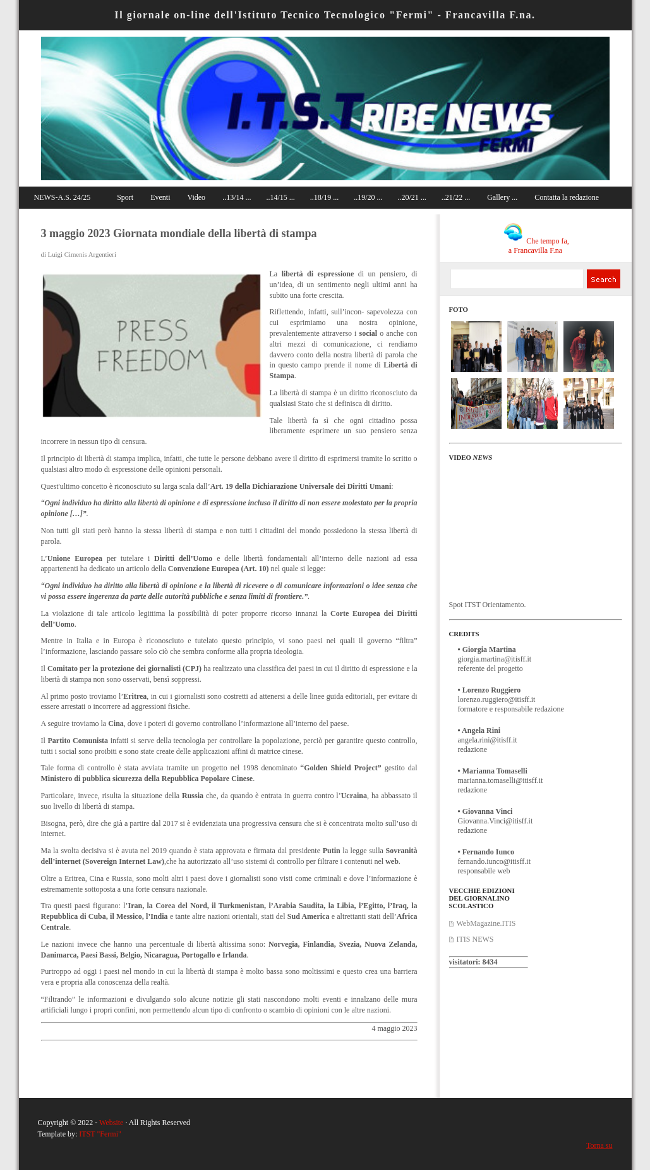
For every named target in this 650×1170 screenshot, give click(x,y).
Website (111, 1122)
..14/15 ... (280, 197)
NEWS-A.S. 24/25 (62, 197)
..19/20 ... (368, 197)
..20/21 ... (412, 197)
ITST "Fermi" (100, 1134)
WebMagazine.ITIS (486, 923)
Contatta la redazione (566, 197)
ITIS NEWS (475, 939)
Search (603, 279)
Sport (125, 197)
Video (197, 197)
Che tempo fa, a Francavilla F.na (536, 246)
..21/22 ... (456, 197)
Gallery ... (502, 197)
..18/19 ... (324, 197)
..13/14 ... (236, 197)
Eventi (160, 197)
